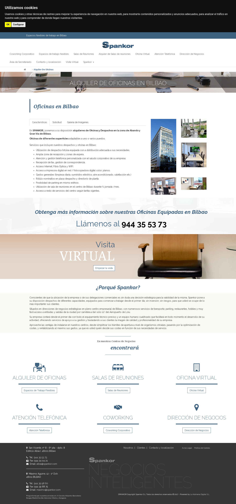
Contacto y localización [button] (48, 62)
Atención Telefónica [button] (164, 54)
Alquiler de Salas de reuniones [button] (114, 54)
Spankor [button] (88, 62)
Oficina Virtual (196, 390)
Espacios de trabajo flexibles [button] (54, 54)
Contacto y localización (161, 447)
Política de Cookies (202, 448)
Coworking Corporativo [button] (22, 54)
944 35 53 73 (144, 223)
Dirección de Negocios (197, 430)
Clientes (141, 447)
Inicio (29, 69)
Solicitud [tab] (57, 122)
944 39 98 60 (41, 483)
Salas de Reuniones (118, 390)
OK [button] (8, 24)
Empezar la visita (104, 268)
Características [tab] (39, 122)
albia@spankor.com (47, 464)
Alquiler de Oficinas (43, 69)
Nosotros (128, 447)
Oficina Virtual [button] (142, 54)
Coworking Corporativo (118, 430)
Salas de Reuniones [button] (84, 54)
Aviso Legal (187, 448)
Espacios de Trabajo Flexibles (39, 390)
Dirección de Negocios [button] (192, 54)
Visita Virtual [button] (72, 62)
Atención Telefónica (39, 430)
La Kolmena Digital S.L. (200, 494)
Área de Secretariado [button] (20, 62)
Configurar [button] (18, 24)
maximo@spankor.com (49, 490)
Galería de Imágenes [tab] (77, 122)
